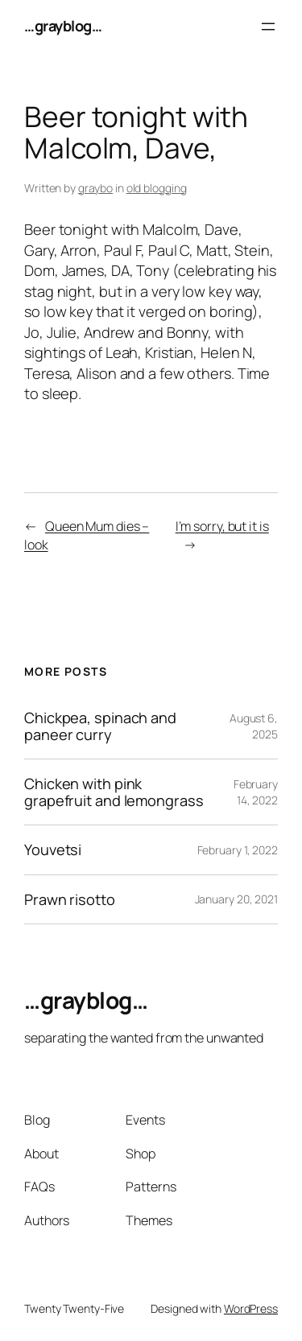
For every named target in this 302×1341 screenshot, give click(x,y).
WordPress (251, 1308)
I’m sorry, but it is (222, 526)
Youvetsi (52, 849)
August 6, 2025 (254, 726)
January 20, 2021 (236, 899)
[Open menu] (268, 26)
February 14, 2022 (256, 792)
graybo (95, 187)
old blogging (156, 187)
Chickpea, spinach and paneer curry (100, 726)
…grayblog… (62, 25)
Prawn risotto (69, 899)
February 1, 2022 (237, 850)
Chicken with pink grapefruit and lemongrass (114, 791)
